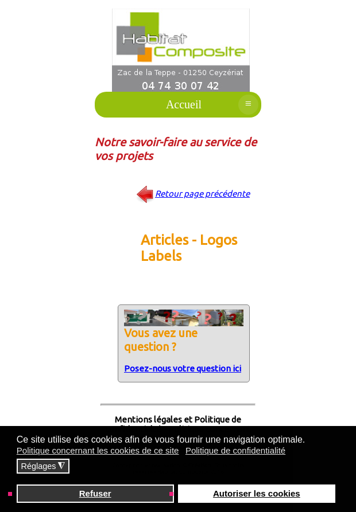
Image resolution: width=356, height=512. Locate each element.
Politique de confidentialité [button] (235, 450)
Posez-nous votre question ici (182, 368)
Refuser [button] (95, 493)
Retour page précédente (202, 193)
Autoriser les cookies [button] (256, 493)
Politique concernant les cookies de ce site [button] (98, 450)
